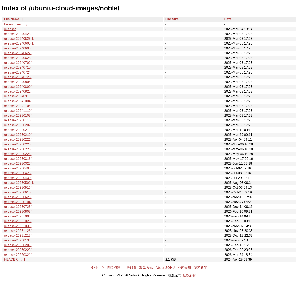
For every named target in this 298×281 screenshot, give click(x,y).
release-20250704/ (17, 202)
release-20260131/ (17, 240)
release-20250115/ (17, 120)
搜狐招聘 (113, 267)
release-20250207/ (17, 125)
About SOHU (165, 267)
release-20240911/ (17, 96)
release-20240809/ (17, 86)
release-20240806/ (17, 82)
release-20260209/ (17, 245)
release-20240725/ (17, 77)
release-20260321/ (17, 255)
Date (227, 19)
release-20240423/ (17, 34)
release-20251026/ (17, 221)
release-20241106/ (17, 106)
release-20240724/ (17, 72)
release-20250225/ (17, 144)
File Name (12, 19)
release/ (10, 29)
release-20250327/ (17, 163)
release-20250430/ (17, 178)
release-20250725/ (17, 207)
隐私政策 (200, 267)
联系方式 (146, 267)
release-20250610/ (17, 192)
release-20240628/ (17, 58)
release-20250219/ (17, 134)
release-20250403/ (17, 168)
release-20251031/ (17, 226)
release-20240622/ (17, 53)
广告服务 (130, 267)
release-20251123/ (17, 231)
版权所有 (189, 275)
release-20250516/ (17, 187)
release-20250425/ (17, 173)
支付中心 (97, 267)
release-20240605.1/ (19, 43)
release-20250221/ (17, 139)
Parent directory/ (16, 24)
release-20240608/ (17, 48)
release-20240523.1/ (19, 38)
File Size (172, 19)
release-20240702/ (17, 62)
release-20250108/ (17, 115)
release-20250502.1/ (19, 183)
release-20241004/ (17, 101)
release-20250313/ (17, 158)
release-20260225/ (17, 250)
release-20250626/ (17, 197)
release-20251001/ (17, 216)
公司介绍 (184, 267)
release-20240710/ (17, 67)
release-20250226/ (17, 149)
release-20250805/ (17, 211)
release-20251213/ (17, 235)
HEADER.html (14, 259)
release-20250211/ (17, 130)
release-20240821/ (17, 91)
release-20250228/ (17, 154)
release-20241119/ (17, 110)
